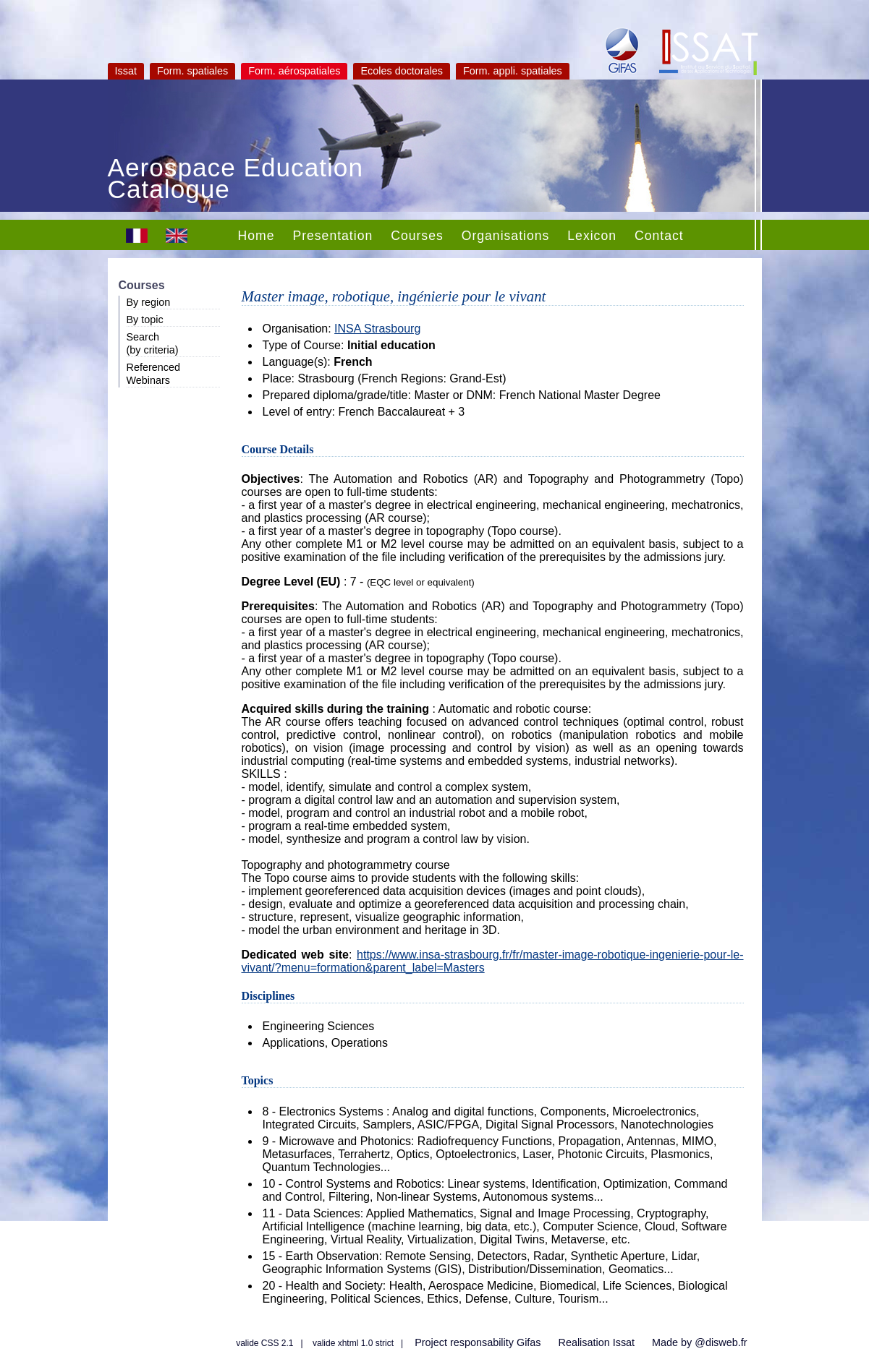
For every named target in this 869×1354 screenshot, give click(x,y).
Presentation (332, 235)
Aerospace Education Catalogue (236, 180)
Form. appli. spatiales (512, 71)
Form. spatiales (192, 71)
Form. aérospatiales (294, 71)
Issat (126, 71)
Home (256, 235)
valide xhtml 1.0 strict (353, 1343)
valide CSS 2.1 (264, 1343)
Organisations (506, 235)
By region (149, 302)
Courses (417, 235)
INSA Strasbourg (377, 328)
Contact (659, 235)
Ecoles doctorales (401, 71)
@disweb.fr (721, 1342)
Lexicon (591, 235)
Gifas (529, 1342)
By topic (145, 319)
